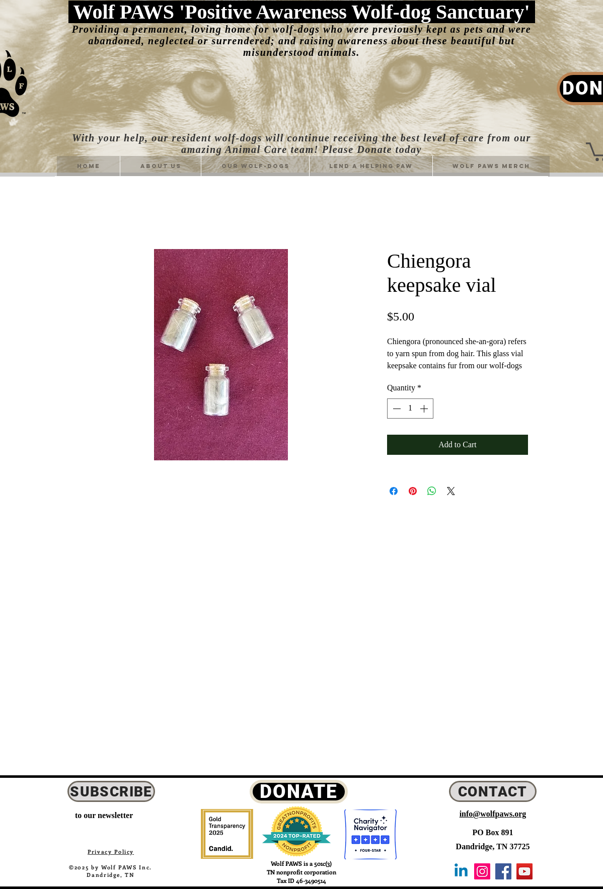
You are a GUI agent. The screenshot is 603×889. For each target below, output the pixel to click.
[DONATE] (299, 791)
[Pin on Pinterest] (413, 491)
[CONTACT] (493, 791)
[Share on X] (451, 491)
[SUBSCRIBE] (111, 791)
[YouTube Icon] (524, 871)
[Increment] (425, 408)
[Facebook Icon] (503, 871)
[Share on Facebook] (394, 491)
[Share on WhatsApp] (432, 491)
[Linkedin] (461, 871)
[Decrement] (396, 408)
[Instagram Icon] (482, 871)
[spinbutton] (410, 408)
